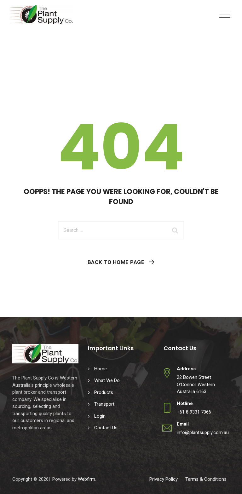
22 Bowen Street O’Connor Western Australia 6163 (196, 384)
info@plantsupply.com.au (203, 432)
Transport (104, 404)
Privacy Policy (163, 479)
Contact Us (106, 428)
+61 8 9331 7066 (194, 412)
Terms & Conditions (206, 479)
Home (100, 369)
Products (103, 392)
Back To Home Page (116, 262)
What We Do (107, 380)
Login (100, 416)
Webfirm (86, 479)
